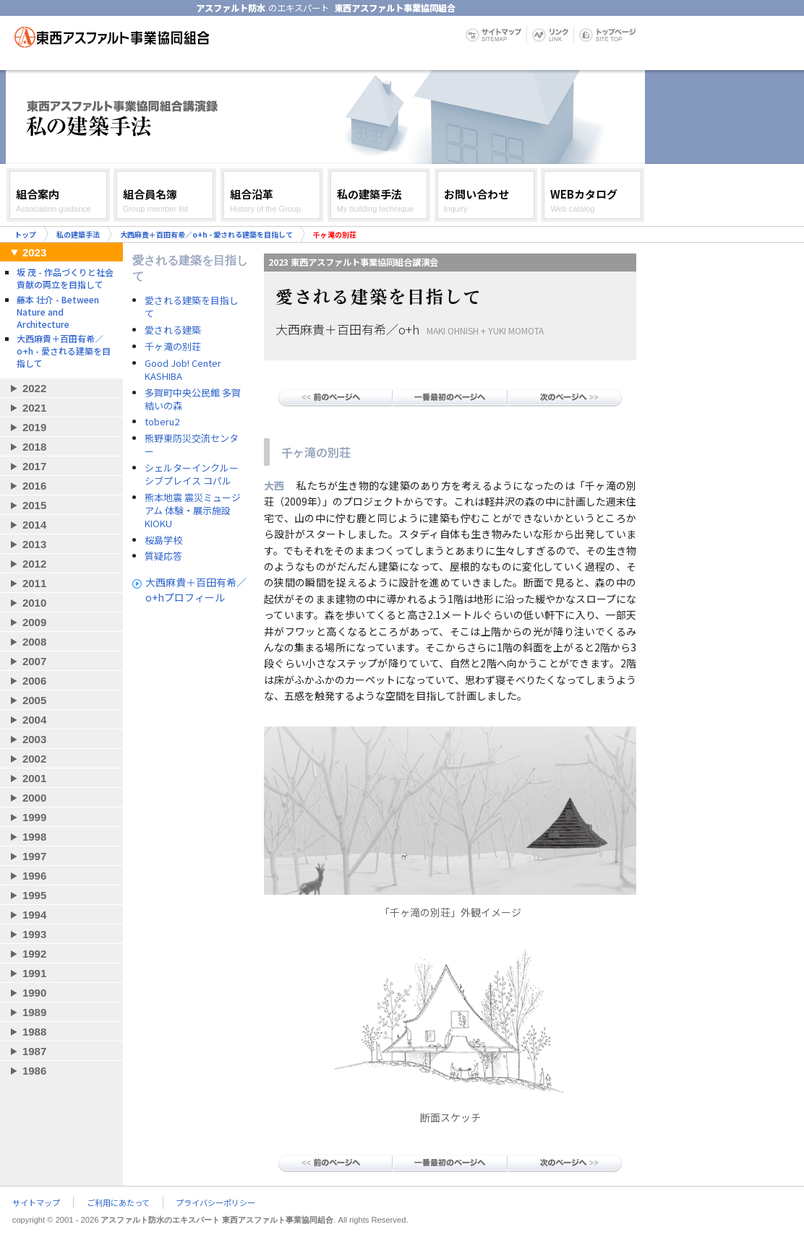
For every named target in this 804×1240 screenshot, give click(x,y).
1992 (34, 954)
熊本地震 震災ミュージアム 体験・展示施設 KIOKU (193, 510)
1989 (34, 1012)
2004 (34, 720)
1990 (34, 993)
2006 (34, 681)
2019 (34, 427)
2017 (34, 466)
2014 (34, 525)
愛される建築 (173, 330)
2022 (34, 388)
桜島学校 (163, 540)
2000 (34, 798)
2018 (34, 447)
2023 (34, 252)
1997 (34, 856)
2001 (34, 778)
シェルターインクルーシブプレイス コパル (192, 474)
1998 (34, 837)
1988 (34, 1032)
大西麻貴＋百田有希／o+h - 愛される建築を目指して (206, 234)
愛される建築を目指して (192, 307)
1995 (34, 895)
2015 (34, 505)
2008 (34, 642)
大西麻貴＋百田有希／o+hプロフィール (196, 589)
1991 (34, 973)
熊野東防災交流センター (192, 445)
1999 (34, 817)
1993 (34, 934)
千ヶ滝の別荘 (173, 346)
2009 (34, 622)
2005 (34, 700)
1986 (34, 1071)
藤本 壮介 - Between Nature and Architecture (58, 311)
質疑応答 (163, 556)
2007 (34, 661)
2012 (34, 564)
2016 (34, 486)
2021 (34, 408)
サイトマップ (36, 1202)
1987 (34, 1051)
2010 (34, 603)
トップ (25, 234)
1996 (34, 876)
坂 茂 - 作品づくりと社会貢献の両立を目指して (65, 278)
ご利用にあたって (118, 1202)
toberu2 (162, 421)
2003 (34, 739)
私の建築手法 (78, 234)
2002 (34, 759)
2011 (34, 583)
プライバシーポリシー (215, 1202)
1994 (34, 915)
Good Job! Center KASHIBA (183, 370)
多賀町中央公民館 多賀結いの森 (193, 399)
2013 (34, 544)
